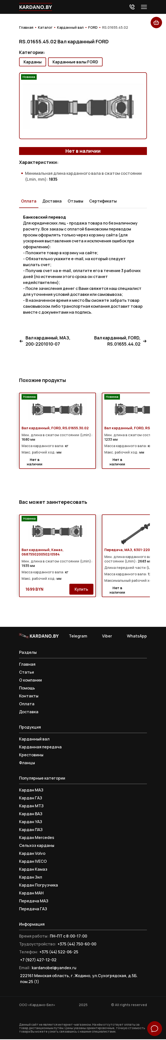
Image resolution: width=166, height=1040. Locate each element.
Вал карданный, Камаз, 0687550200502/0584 (42, 552)
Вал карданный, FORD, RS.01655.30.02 (55, 429)
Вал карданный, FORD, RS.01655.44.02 (119, 341)
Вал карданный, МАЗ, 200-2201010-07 (46, 341)
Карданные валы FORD (75, 62)
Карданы (33, 62)
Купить (81, 590)
